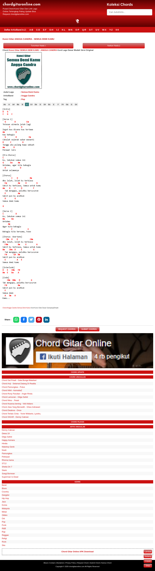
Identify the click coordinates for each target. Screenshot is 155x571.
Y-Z (111, 30)
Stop (148, 565)
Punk (4, 525)
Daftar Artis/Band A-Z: (15, 30)
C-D (38, 30)
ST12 (4, 463)
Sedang (147, 556)
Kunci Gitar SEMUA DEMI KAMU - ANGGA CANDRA (33, 50)
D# (45, 104)
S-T (91, 30)
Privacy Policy (71, 563)
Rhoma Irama (8, 460)
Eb (49, 104)
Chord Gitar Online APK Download (77, 552)
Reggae (5, 535)
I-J (57, 30)
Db (36, 104)
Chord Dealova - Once (11, 410)
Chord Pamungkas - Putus (13, 387)
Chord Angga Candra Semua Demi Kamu (16, 308)
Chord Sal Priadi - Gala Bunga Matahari (19, 380)
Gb (67, 104)
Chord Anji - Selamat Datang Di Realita (19, 384)
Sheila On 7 (7, 467)
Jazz (4, 502)
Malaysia (6, 508)
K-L (63, 30)
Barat (4, 485)
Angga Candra (28, 96)
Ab (4, 104)
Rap (3, 532)
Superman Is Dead (10, 477)
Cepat (147, 561)
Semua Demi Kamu (30, 92)
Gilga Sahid (7, 437)
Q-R (84, 30)
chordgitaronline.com (21, 4)
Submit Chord (95, 563)
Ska (3, 545)
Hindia (4, 443)
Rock (4, 542)
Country (5, 492)
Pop (23, 99)
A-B (31, 30)
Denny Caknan (8, 430)
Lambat (148, 551)
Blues (4, 488)
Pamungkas (7, 453)
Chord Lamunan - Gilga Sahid (15, 397)
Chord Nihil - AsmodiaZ (12, 390)
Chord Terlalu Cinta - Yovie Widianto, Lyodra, (21, 414)
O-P (77, 30)
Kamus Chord (106, 563)
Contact (52, 563)
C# (31, 104)
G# (76, 104)
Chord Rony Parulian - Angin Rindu (17, 394)
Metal (4, 512)
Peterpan (6, 457)
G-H (51, 30)
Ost (3, 518)
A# (13, 104)
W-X (104, 30)
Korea (4, 505)
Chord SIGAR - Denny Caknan (15, 417)
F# (63, 104)
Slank (4, 470)
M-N (70, 30)
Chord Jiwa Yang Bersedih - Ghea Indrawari (21, 407)
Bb (18, 104)
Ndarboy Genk (8, 447)
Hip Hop (5, 498)
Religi (4, 538)
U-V (97, 30)
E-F (44, 30)
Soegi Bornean (8, 473)
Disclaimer (60, 563)
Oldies (4, 515)
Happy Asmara (8, 440)
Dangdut (5, 495)
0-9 (117, 30)
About (46, 563)
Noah (4, 450)
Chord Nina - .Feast (10, 400)
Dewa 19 (6, 433)
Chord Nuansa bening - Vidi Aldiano (17, 404)
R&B (4, 528)
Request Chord (82, 563)
